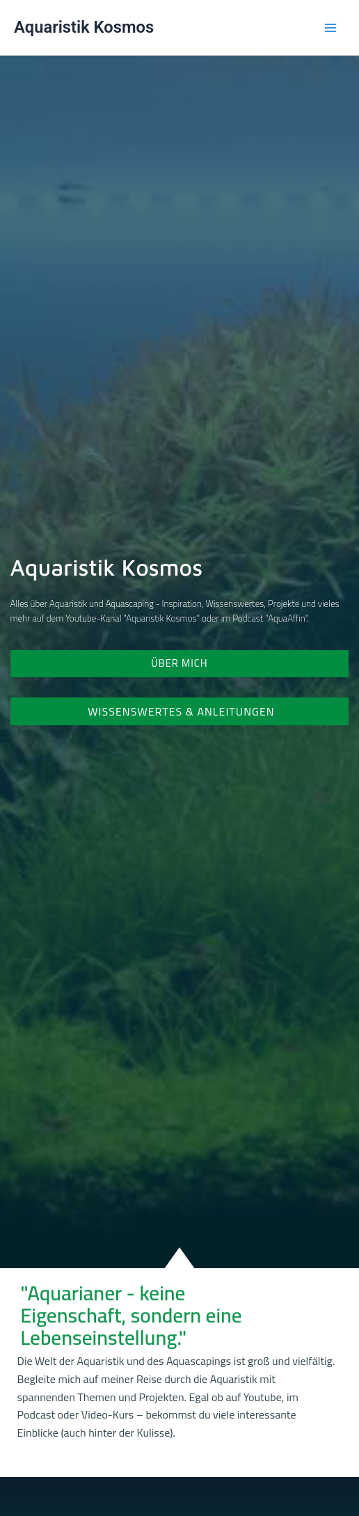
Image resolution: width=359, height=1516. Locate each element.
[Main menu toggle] (330, 27)
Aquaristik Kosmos (84, 27)
